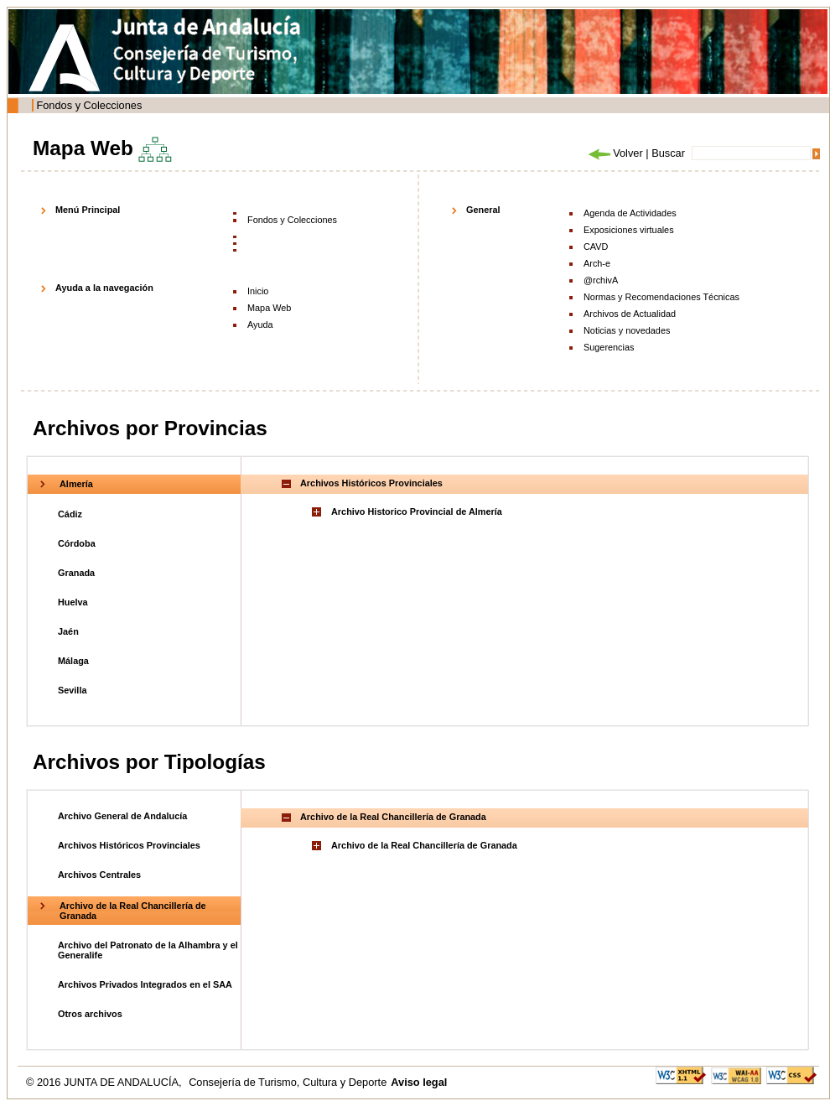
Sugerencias (609, 347)
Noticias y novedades (627, 330)
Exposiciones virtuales (629, 230)
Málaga (73, 661)
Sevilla (72, 690)
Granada (76, 573)
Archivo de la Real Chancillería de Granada (424, 845)
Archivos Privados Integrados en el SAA (145, 984)
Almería (76, 484)
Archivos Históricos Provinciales (129, 845)
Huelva (73, 602)
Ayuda (260, 324)
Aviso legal (419, 1082)
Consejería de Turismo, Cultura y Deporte (287, 1082)
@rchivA (601, 280)
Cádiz (70, 514)
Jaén (68, 631)
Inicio (257, 291)
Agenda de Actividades (630, 213)
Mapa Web (269, 308)
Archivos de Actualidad (630, 314)
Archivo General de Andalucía (122, 816)
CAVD (596, 246)
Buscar (668, 153)
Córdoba (77, 543)
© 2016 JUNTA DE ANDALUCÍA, (105, 1082)
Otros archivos (90, 1014)
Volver (614, 153)
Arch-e (597, 263)
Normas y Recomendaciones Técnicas (661, 297)
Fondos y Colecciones (89, 105)
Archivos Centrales (99, 875)
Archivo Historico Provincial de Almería (416, 511)
